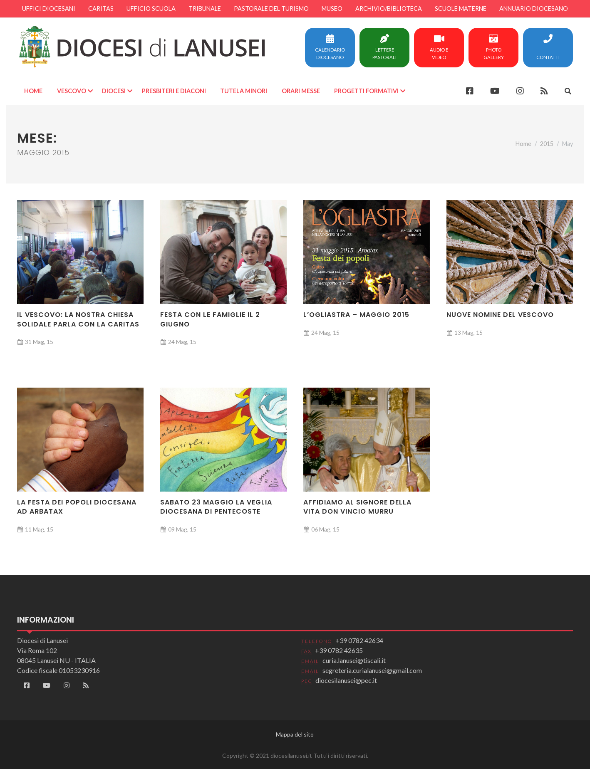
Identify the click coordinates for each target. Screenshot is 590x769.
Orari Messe (301, 90)
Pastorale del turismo (271, 8)
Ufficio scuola (151, 8)
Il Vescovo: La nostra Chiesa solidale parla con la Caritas (78, 319)
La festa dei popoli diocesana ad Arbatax (76, 506)
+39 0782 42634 (359, 640)
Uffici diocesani (48, 8)
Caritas (101, 8)
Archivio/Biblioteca (388, 8)
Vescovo (71, 90)
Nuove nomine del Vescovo (500, 314)
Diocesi (114, 90)
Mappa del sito (295, 734)
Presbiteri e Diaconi (174, 90)
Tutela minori (243, 90)
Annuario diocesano (533, 8)
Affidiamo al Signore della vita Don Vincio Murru (357, 506)
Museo (332, 8)
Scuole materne (460, 8)
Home (33, 90)
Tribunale (204, 8)
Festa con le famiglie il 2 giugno (210, 319)
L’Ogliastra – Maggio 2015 (356, 314)
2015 (546, 143)
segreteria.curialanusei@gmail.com (372, 670)
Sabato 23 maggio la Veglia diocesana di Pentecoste (216, 506)
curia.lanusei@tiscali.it (354, 660)
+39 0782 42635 (339, 650)
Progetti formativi (366, 90)
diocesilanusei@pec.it (346, 680)
